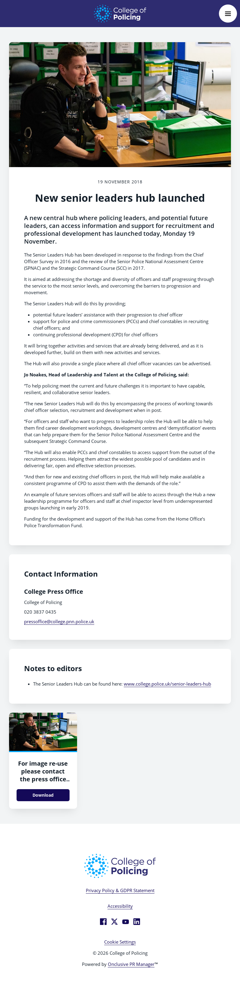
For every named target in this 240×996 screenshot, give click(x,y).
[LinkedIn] (136, 921)
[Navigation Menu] (228, 14)
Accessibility (120, 906)
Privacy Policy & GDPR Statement (120, 890)
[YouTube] (125, 921)
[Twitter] (114, 921)
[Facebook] (103, 921)
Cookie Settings (120, 942)
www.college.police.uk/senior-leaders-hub (167, 684)
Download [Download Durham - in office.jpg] (43, 795)
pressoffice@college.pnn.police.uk (59, 621)
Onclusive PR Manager (131, 964)
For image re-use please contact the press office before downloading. (43, 779)
